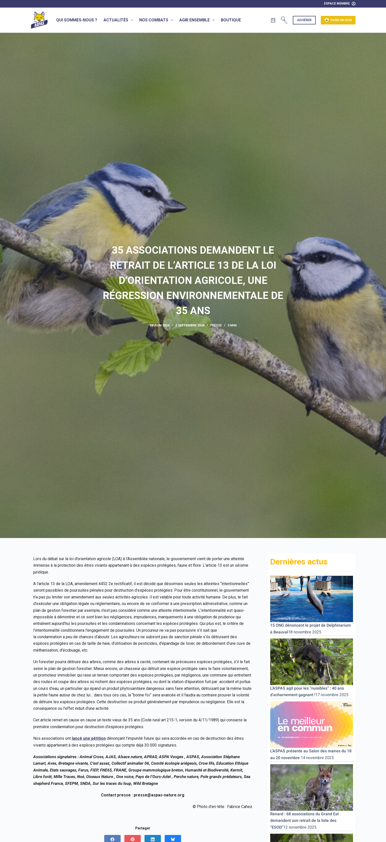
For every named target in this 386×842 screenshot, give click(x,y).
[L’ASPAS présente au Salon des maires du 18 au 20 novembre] (311, 724)
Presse (216, 325)
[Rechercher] (284, 20)
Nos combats (157, 20)
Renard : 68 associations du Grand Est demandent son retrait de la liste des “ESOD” (304, 821)
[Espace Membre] (340, 3)
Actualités (119, 20)
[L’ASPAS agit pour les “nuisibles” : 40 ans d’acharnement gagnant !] (311, 661)
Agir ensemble (198, 20)
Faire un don (338, 20)
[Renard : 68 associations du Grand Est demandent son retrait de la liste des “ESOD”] (311, 787)
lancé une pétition (89, 738)
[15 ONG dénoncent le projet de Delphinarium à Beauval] (311, 598)
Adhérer (304, 20)
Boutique (231, 20)
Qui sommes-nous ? (76, 20)
